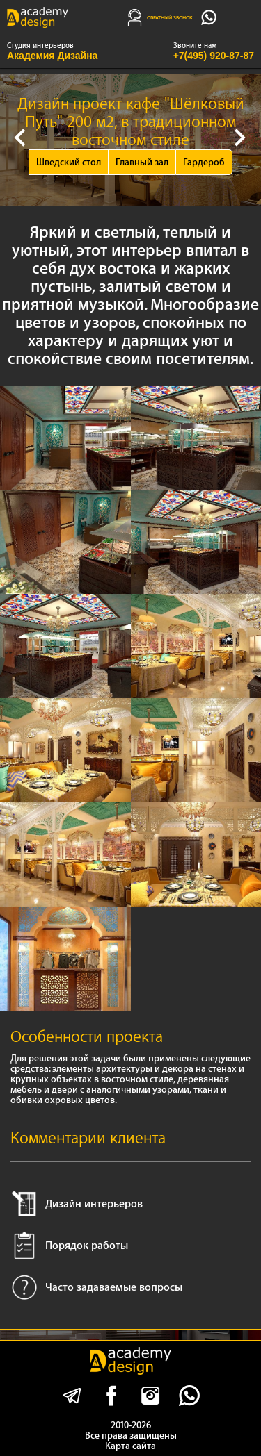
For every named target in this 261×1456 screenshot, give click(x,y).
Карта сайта (130, 1446)
